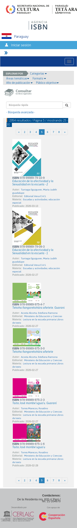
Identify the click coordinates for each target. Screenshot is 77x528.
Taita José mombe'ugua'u (28, 447)
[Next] (65, 132)
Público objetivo (47, 82)
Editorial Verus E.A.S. (35, 196)
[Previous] (19, 132)
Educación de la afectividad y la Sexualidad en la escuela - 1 (32, 251)
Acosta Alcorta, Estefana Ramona (39, 313)
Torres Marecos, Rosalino (34, 408)
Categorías (38, 73)
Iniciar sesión (21, 45)
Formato (39, 78)
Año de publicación (19, 82)
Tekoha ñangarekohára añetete (32, 351)
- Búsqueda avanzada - (20, 112)
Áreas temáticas (17, 78)
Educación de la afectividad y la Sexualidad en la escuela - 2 (32, 182)
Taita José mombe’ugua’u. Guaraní (34, 403)
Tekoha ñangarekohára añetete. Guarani (38, 307)
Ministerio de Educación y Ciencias (43, 316)
